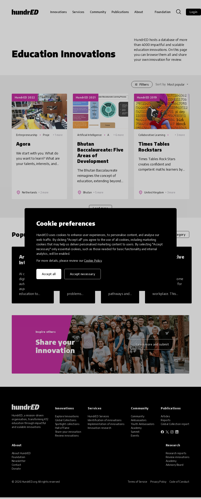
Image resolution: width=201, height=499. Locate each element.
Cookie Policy (93, 260)
